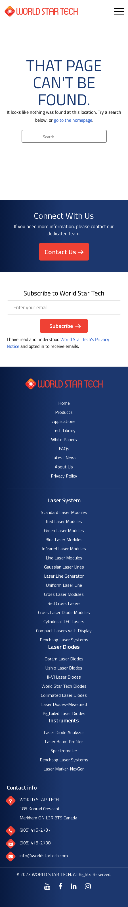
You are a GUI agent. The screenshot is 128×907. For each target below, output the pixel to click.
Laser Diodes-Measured (64, 704)
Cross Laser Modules (64, 594)
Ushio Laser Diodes (63, 667)
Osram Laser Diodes (64, 658)
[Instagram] (88, 886)
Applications (63, 421)
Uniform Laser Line (64, 585)
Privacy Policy (64, 475)
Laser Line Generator (64, 576)
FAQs (64, 448)
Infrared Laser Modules (64, 548)
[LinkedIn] (74, 886)
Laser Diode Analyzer (64, 732)
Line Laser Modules (64, 557)
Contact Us (60, 252)
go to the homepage (73, 120)
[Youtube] (47, 886)
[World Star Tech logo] (64, 387)
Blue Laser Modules (64, 539)
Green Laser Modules (64, 530)
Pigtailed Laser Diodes (64, 713)
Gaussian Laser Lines (64, 566)
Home (64, 403)
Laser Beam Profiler (64, 741)
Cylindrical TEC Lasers (63, 621)
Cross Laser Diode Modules (64, 612)
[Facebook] (60, 886)
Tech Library (64, 430)
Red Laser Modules (64, 521)
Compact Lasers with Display (64, 630)
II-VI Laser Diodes (64, 676)
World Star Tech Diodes (64, 686)
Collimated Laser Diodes (64, 695)
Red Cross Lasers (64, 603)
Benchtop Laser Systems (64, 639)
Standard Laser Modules (64, 512)
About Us (64, 466)
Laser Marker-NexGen (64, 768)
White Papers (64, 439)
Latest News (64, 457)
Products (64, 412)
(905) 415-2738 (35, 842)
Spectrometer (64, 750)
